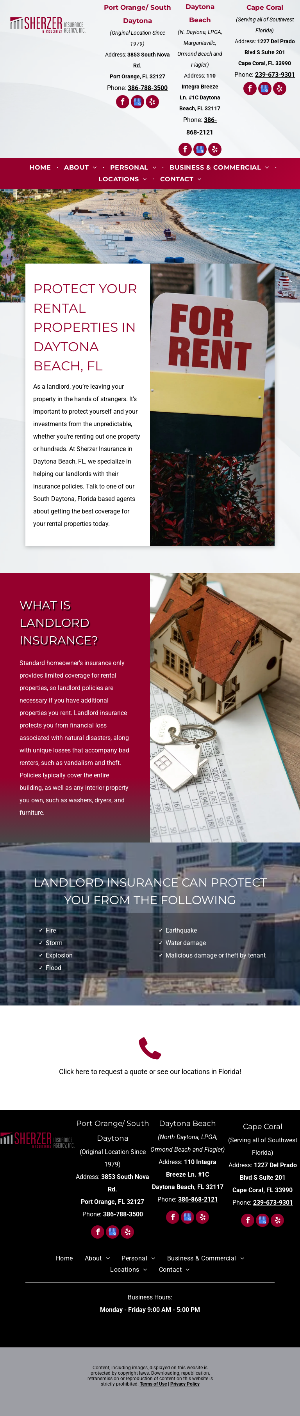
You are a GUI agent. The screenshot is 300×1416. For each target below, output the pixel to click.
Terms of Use (153, 1384)
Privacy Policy (185, 1384)
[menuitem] (40, 167)
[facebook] (122, 102)
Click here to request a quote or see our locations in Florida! (150, 1071)
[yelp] (152, 102)
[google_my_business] (137, 102)
